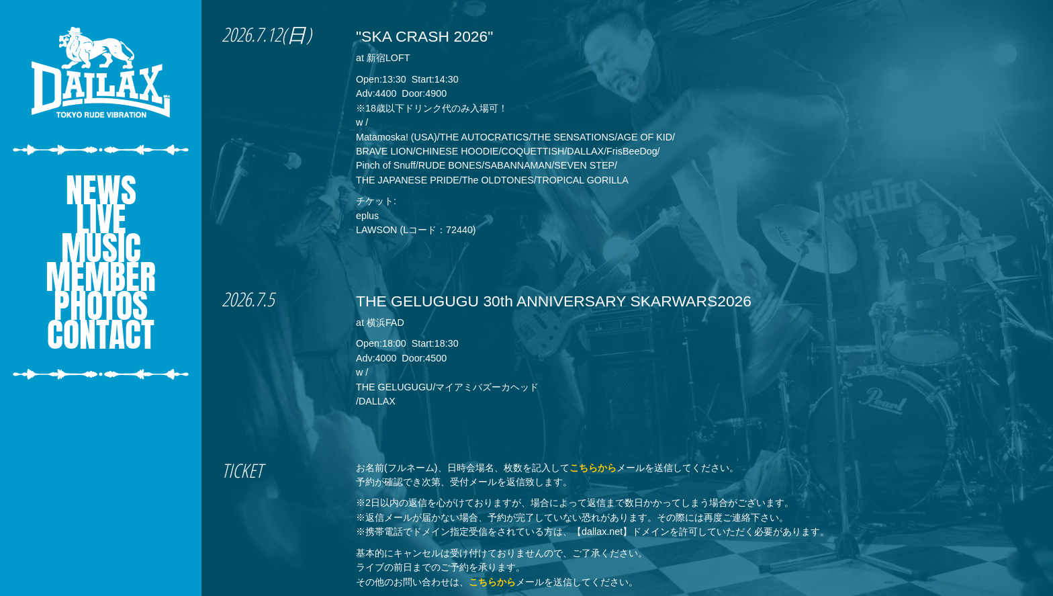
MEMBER (101, 276)
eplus (367, 215)
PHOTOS (101, 305)
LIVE (101, 219)
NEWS (101, 190)
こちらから (592, 467)
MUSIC (101, 247)
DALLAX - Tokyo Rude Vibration (101, 72)
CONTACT (100, 334)
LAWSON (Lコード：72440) (416, 229)
